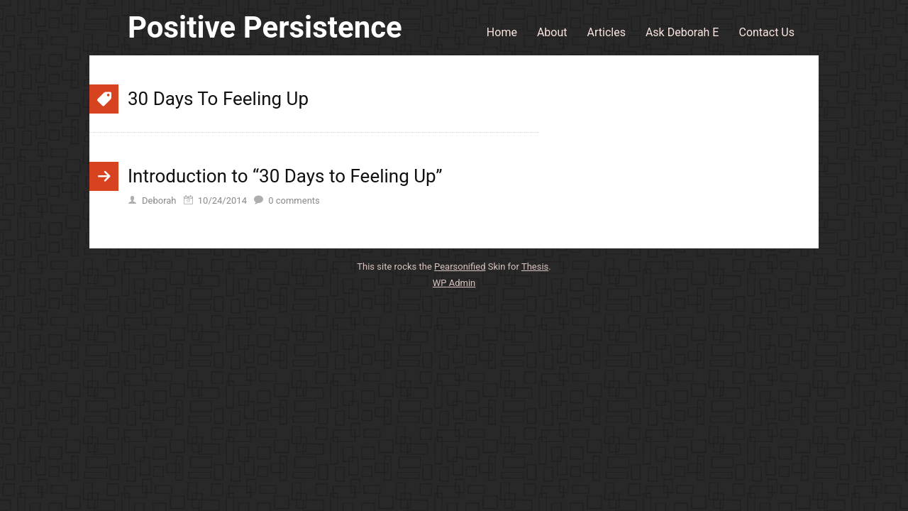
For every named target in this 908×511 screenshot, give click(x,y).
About (552, 32)
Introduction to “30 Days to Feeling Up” (285, 176)
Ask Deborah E (682, 32)
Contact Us (766, 32)
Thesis (534, 266)
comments (294, 200)
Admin (454, 283)
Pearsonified (459, 266)
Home (502, 32)
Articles (606, 32)
